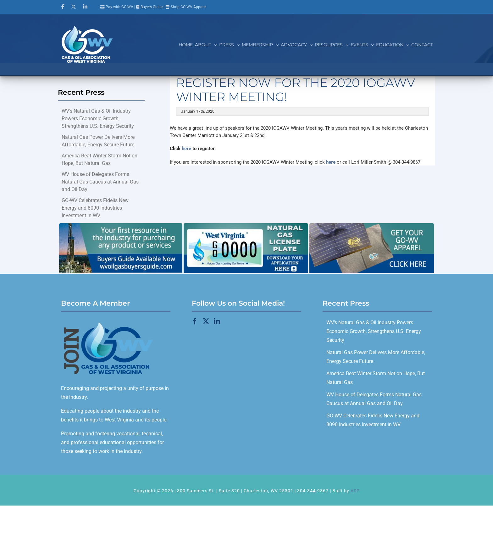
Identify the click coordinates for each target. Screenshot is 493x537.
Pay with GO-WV (116, 7)
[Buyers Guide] (120, 225)
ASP (355, 490)
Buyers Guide (152, 7)
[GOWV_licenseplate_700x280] (246, 225)
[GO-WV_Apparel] (371, 225)
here (186, 148)
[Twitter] (206, 321)
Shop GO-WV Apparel (189, 7)
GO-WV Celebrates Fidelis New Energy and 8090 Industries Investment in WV (95, 207)
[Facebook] (195, 321)
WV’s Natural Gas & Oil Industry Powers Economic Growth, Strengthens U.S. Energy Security (98, 118)
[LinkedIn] (217, 321)
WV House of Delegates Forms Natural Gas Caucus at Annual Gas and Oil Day (100, 181)
